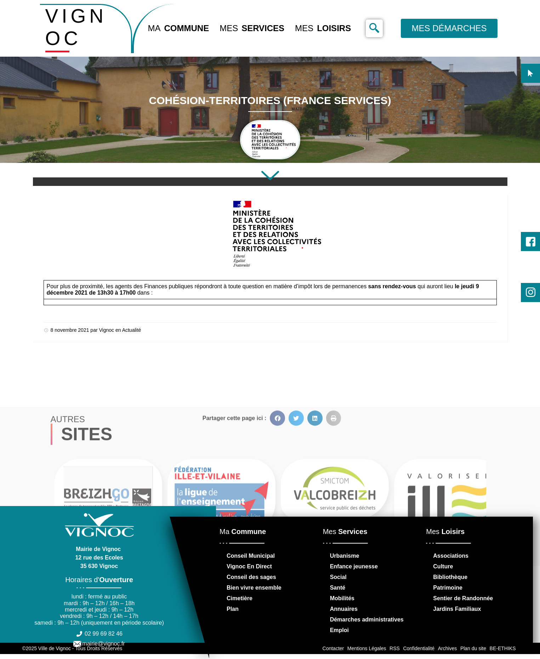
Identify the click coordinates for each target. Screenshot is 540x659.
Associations (450, 556)
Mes (252, 28)
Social (338, 577)
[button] (277, 496)
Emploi (339, 630)
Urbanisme (344, 556)
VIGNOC (76, 27)
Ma (178, 28)
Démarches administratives (367, 620)
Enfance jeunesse (354, 566)
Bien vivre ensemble (254, 588)
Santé (338, 588)
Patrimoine (447, 588)
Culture (443, 566)
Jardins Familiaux (457, 609)
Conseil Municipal (251, 556)
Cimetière (239, 598)
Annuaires (344, 609)
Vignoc (106, 330)
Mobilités (342, 598)
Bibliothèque (450, 577)
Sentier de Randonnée (463, 598)
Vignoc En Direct (249, 566)
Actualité (131, 330)
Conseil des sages (251, 577)
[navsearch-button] (374, 28)
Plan (233, 609)
